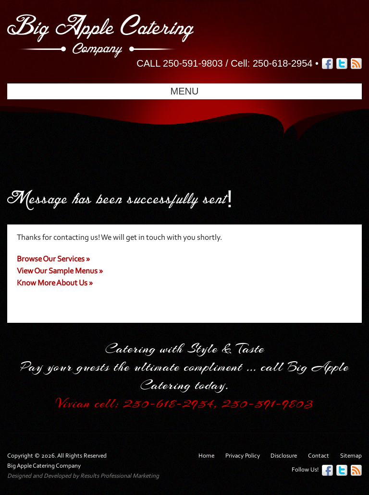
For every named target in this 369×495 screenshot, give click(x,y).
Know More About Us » (55, 283)
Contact (318, 456)
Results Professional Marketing (119, 476)
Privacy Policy (242, 456)
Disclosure (284, 456)
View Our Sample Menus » (60, 271)
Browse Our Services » (53, 259)
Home (206, 456)
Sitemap (351, 456)
